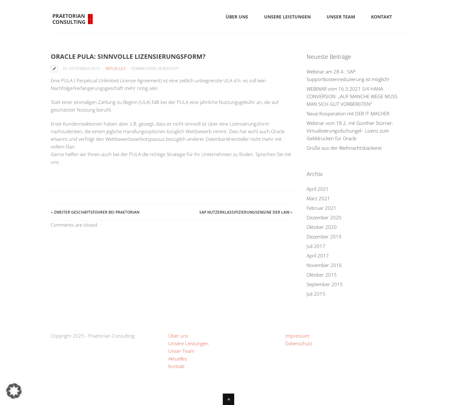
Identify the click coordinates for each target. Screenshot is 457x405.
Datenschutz (298, 343)
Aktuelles (115, 68)
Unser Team (181, 351)
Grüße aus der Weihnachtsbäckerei (344, 148)
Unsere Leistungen (188, 343)
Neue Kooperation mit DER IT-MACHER (348, 113)
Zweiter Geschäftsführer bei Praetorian (96, 212)
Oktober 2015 (322, 274)
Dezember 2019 (324, 236)
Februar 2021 (321, 208)
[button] (14, 391)
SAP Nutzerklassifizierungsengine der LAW (244, 212)
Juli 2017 (316, 246)
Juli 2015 (316, 294)
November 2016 (324, 265)
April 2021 (318, 189)
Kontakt (176, 366)
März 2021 (318, 198)
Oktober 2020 (322, 227)
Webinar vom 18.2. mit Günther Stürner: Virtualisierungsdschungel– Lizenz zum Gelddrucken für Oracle (350, 130)
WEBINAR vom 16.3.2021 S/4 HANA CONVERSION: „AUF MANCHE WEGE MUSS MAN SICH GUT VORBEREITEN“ (352, 96)
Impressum (297, 336)
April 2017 (318, 255)
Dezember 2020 (324, 217)
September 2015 (325, 284)
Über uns (178, 336)
